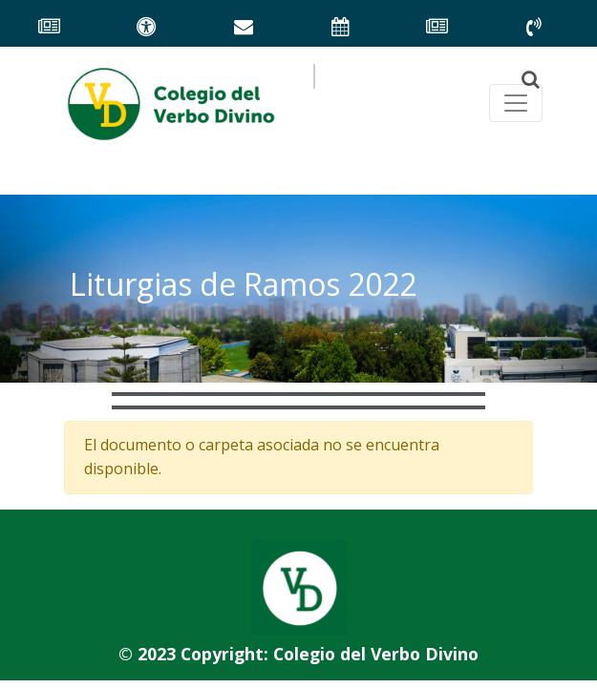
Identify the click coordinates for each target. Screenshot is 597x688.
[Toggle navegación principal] (516, 103)
